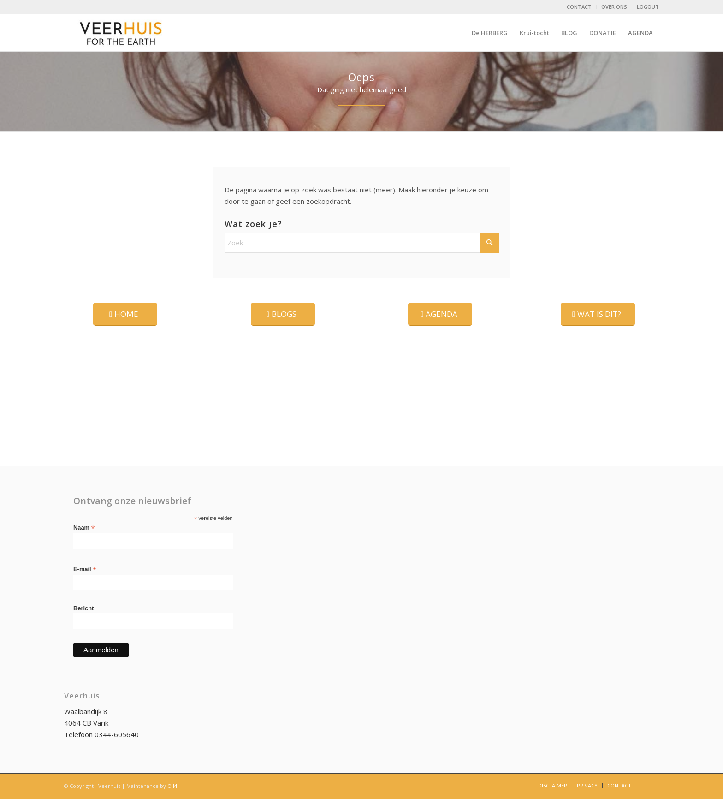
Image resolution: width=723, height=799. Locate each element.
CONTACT (579, 6)
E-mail (84, 569)
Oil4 (172, 785)
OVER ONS (614, 6)
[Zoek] (362, 243)
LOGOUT (648, 6)
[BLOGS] (283, 314)
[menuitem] (579, 7)
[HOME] (125, 314)
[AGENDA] (440, 314)
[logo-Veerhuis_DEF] (121, 32)
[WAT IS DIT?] (598, 314)
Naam (84, 528)
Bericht (83, 608)
